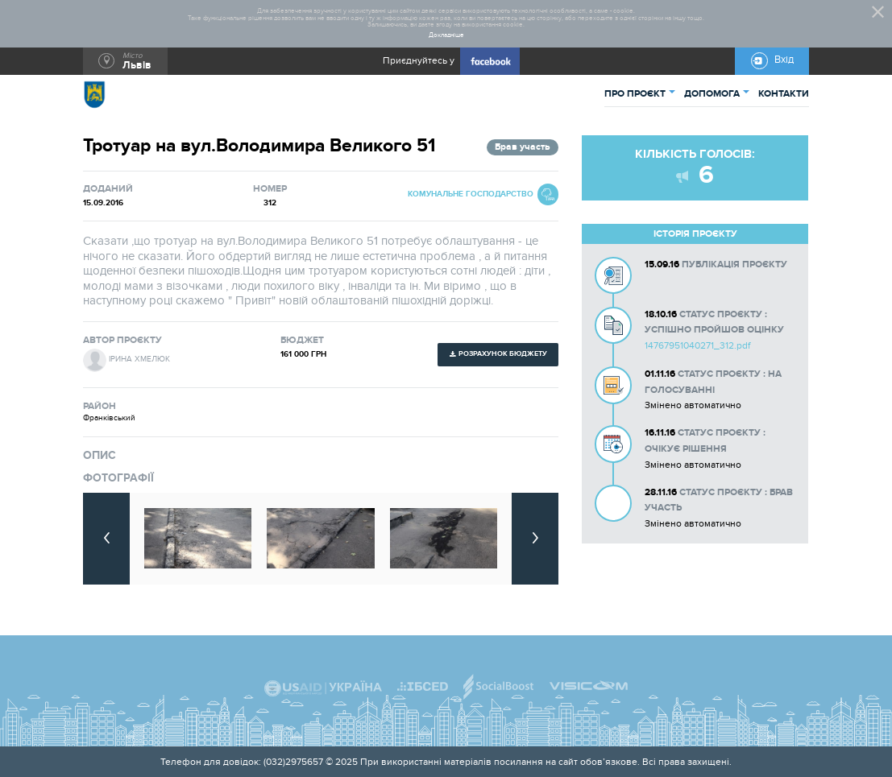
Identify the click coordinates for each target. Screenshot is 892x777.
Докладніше (446, 35)
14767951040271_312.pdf (697, 345)
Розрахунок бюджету (502, 353)
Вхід (784, 60)
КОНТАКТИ (783, 94)
